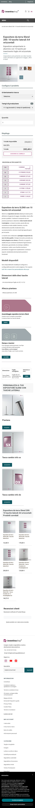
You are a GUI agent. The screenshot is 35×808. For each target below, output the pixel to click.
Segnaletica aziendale (10, 758)
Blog (10, 1)
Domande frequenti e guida (11, 701)
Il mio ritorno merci (9, 726)
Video (5, 322)
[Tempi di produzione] (17, 107)
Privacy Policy (8, 704)
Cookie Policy (7, 707)
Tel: (10, 650)
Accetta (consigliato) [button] (17, 800)
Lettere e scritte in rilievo (11, 751)
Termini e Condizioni (9, 710)
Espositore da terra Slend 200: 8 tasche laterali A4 (8, 564)
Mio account (9, 719)
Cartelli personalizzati (10, 754)
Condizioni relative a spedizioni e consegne (10, 685)
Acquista (6, 427)
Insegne (6, 748)
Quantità (5, 118)
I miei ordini (7, 723)
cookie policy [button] (24, 786)
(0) (31, 11)
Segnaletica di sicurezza (11, 761)
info (32, 103)
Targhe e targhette (9, 744)
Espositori (7, 771)
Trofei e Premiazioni (9, 768)
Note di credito (8, 730)
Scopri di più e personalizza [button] (17, 804)
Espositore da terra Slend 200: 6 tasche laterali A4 (24, 536)
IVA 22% (7, 145)
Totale (6, 149)
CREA (26, 376)
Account (24, 11)
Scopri (6, 357)
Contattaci (4, 1)
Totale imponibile (10, 141)
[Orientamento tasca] (17, 96)
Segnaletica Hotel (9, 764)
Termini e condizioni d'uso (11, 690)
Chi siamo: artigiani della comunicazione (11, 694)
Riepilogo (6, 133)
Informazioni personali (10, 733)
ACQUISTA (7, 465)
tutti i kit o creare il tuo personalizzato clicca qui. (15, 269)
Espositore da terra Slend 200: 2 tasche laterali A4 (8, 536)
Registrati (30, 1)
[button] (17, 20)
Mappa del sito (8, 698)
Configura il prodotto (10, 86)
